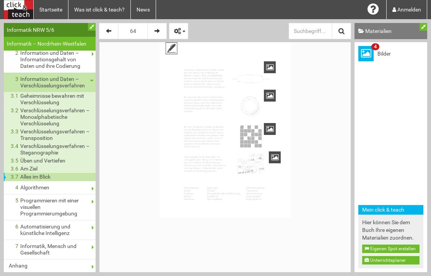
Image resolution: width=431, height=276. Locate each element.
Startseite (50, 10)
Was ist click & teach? (99, 10)
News (143, 10)
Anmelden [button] (406, 10)
